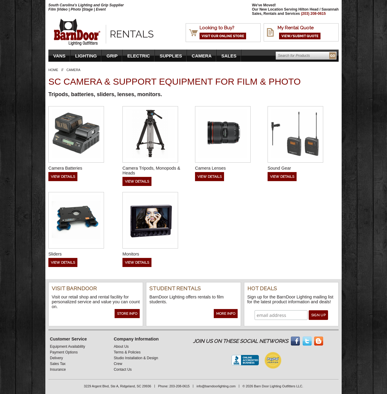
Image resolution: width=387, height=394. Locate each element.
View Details (63, 176)
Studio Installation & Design (136, 358)
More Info (225, 313)
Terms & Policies (127, 352)
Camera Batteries (65, 168)
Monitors (130, 254)
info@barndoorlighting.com (216, 386)
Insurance (58, 369)
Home (53, 70)
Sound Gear (279, 168)
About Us (121, 346)
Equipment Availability (67, 346)
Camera (202, 55)
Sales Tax (58, 364)
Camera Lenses (210, 168)
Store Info (127, 313)
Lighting (86, 55)
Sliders (55, 254)
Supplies (171, 55)
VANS (59, 55)
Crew (118, 364)
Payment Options (64, 352)
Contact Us (123, 369)
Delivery (56, 358)
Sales (228, 55)
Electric (138, 55)
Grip (112, 55)
